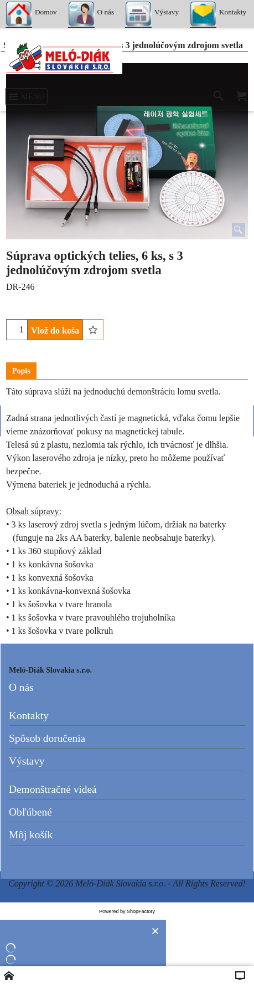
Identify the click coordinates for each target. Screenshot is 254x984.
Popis (21, 371)
